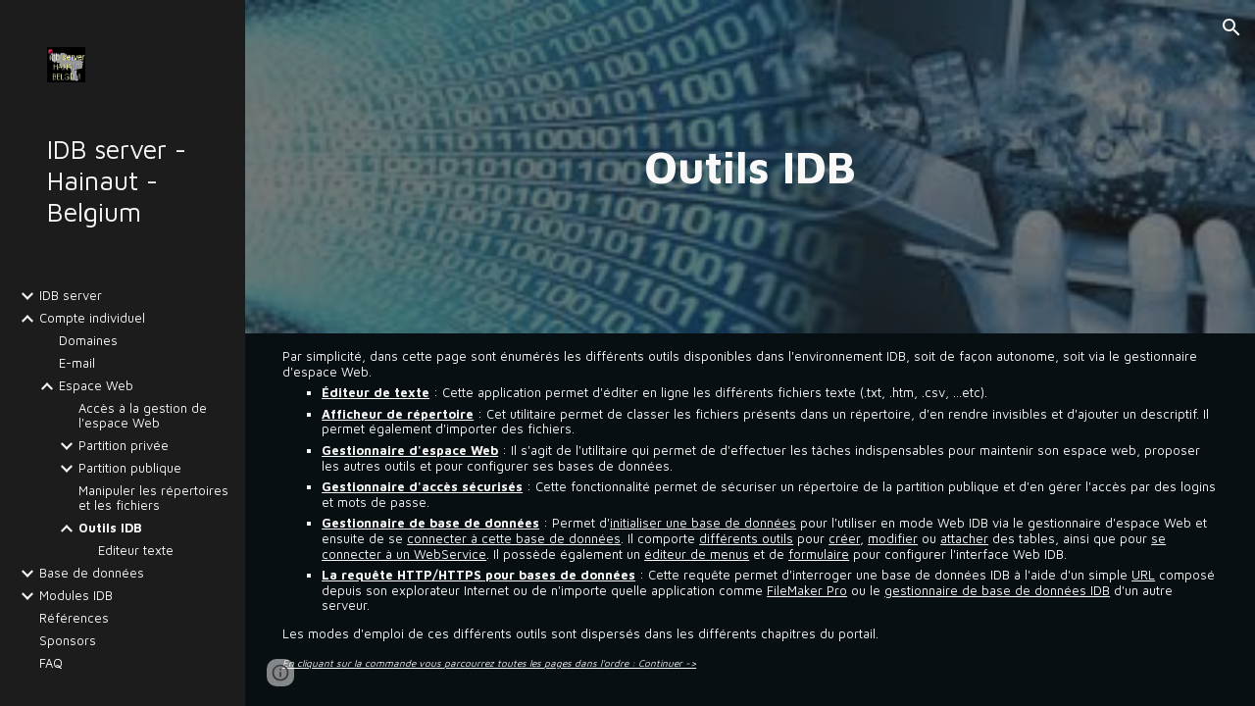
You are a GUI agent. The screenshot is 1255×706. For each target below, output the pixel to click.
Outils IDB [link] (110, 528)
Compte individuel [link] (92, 318)
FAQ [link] (51, 663)
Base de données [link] (91, 573)
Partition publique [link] (129, 468)
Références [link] (74, 618)
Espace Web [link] (96, 385)
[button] (1231, 27)
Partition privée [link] (123, 445)
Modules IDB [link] (76, 595)
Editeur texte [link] (136, 550)
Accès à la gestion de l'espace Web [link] (142, 415)
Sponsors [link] (67, 640)
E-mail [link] (77, 363)
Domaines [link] (88, 340)
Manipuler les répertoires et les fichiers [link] (153, 498)
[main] (750, 166)
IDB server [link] (70, 295)
